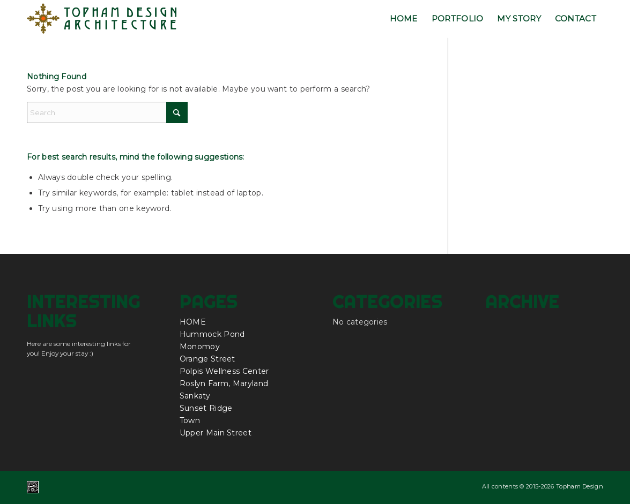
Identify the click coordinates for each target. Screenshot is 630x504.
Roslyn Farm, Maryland (224, 383)
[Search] (107, 112)
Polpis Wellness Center (224, 371)
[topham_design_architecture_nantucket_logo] (102, 18)
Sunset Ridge (206, 408)
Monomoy (200, 346)
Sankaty (195, 396)
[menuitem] (404, 18)
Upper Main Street (215, 433)
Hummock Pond (212, 334)
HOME (193, 322)
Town (190, 420)
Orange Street (207, 359)
